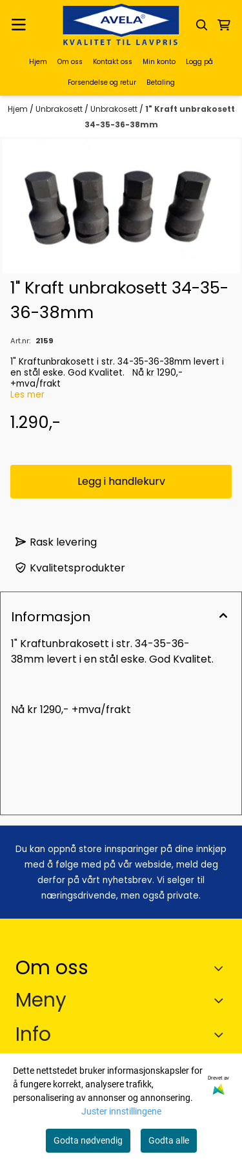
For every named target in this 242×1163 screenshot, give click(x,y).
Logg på (199, 62)
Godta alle (168, 1140)
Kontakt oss (112, 62)
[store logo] (121, 25)
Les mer (27, 394)
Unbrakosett (60, 108)
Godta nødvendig (88, 1140)
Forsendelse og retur (102, 82)
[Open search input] (202, 25)
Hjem (38, 62)
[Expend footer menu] (221, 1001)
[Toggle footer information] (221, 968)
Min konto (159, 62)
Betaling (160, 82)
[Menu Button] (18, 25)
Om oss (70, 62)
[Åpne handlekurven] (224, 25)
